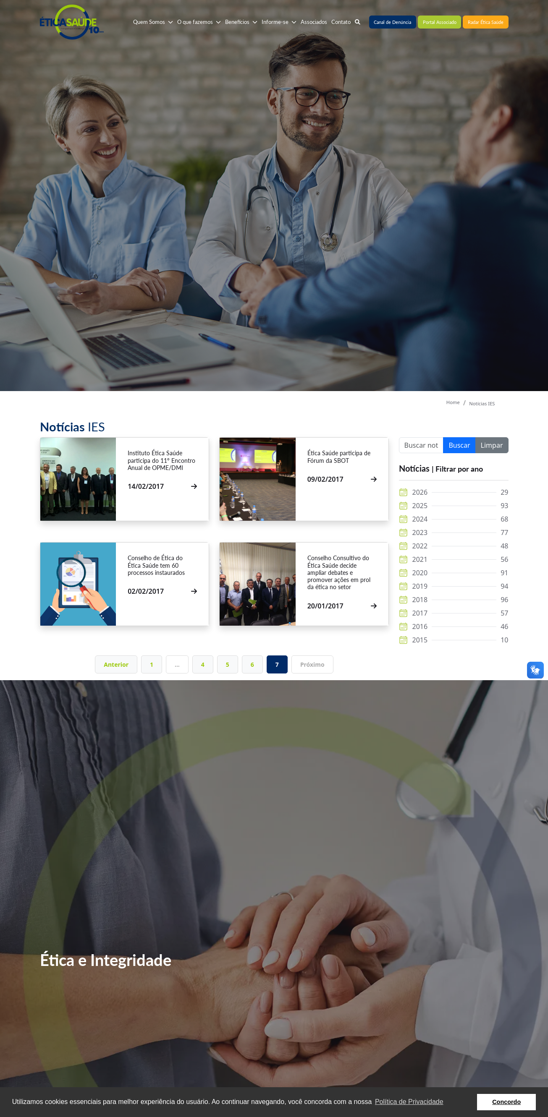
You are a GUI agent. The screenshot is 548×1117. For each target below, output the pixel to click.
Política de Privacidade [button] (409, 1101)
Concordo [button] (506, 1102)
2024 (420, 519)
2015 (420, 640)
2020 (420, 573)
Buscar (459, 445)
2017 (420, 613)
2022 (420, 546)
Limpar (492, 445)
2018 (420, 600)
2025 (420, 506)
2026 (420, 492)
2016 (420, 626)
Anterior (116, 664)
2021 (420, 559)
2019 (420, 586)
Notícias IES (482, 403)
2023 (420, 532)
